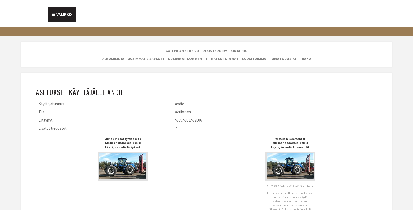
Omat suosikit (285, 58)
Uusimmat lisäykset (146, 58)
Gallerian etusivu (182, 50)
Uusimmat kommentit (188, 58)
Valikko (64, 14)
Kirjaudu (238, 50)
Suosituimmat (255, 58)
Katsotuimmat (224, 58)
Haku (306, 58)
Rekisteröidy (214, 50)
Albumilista (113, 58)
